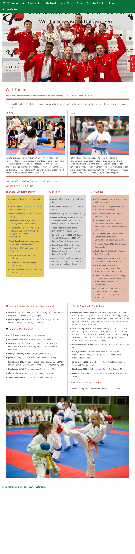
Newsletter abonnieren (12, 487)
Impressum (29, 487)
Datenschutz (41, 487)
